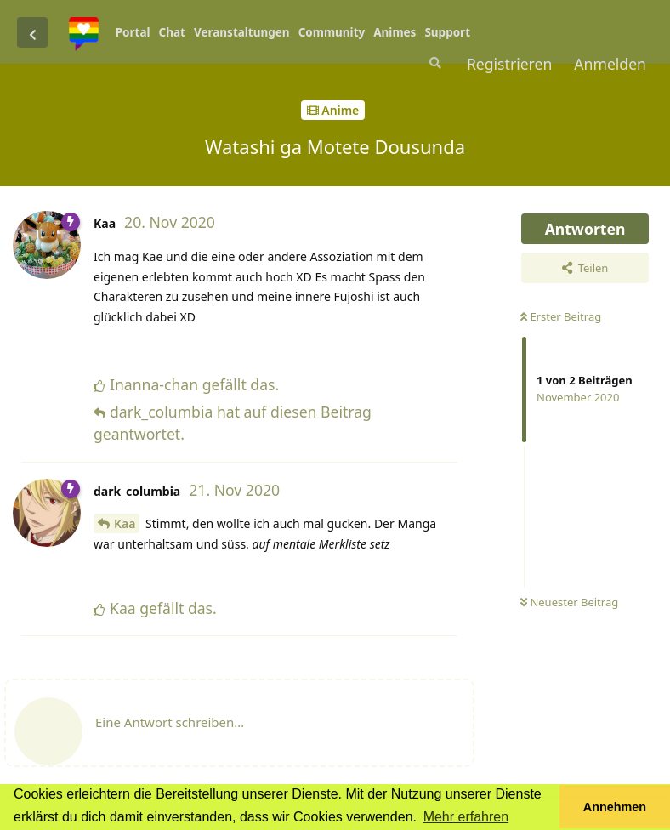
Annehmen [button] (614, 807)
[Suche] (433, 63)
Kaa (124, 523)
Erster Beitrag (560, 316)
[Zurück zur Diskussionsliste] (32, 32)
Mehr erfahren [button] (466, 817)
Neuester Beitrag (569, 602)
